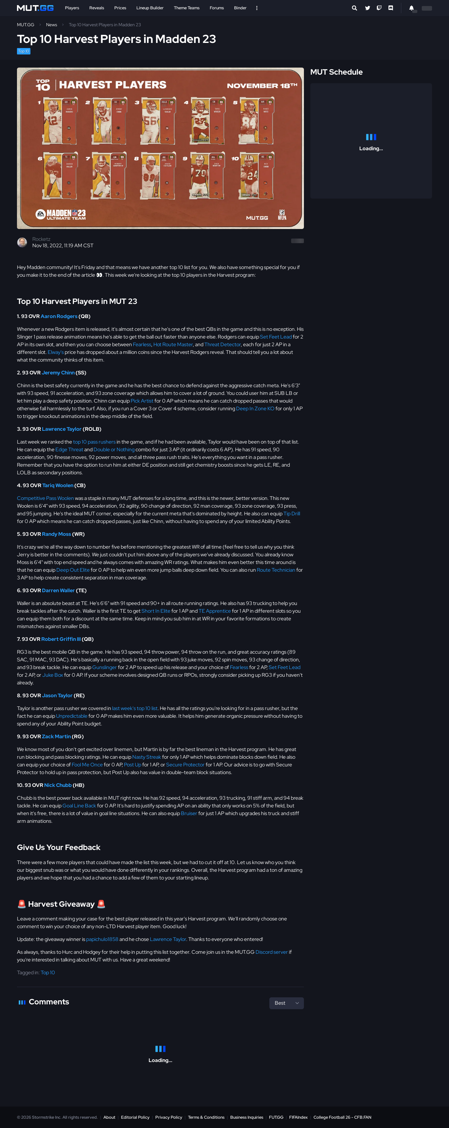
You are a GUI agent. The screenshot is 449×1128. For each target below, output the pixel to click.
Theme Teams (187, 8)
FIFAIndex (298, 1117)
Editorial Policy (135, 1117)
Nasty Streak (146, 757)
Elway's (56, 352)
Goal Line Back (79, 805)
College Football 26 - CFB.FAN (342, 1117)
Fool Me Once (87, 764)
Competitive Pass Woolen (45, 498)
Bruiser (189, 813)
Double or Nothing (114, 449)
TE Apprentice (215, 611)
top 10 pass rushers (94, 441)
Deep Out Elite (73, 570)
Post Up (132, 764)
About (109, 1117)
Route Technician (276, 570)
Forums (217, 8)
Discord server (272, 952)
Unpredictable (71, 716)
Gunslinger (104, 667)
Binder (240, 8)
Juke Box (52, 675)
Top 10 (23, 51)
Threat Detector (222, 344)
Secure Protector (185, 764)
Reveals (96, 8)
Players (72, 8)
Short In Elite (156, 611)
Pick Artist (142, 400)
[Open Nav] (257, 8)
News (51, 24)
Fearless (142, 344)
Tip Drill (291, 513)
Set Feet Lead (276, 336)
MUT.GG (25, 24)
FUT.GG (276, 1117)
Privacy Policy (168, 1117)
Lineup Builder (150, 8)
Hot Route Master (173, 344)
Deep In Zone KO (255, 408)
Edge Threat (69, 449)
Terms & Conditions (206, 1117)
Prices (120, 8)
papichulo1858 (102, 939)
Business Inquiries (246, 1117)
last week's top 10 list (135, 708)
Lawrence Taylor (168, 939)
